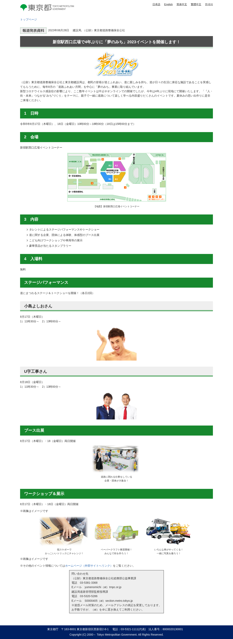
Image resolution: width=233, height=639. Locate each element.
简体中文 (182, 4)
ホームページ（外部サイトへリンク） (89, 565)
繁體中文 (196, 4)
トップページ (28, 19)
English (168, 4)
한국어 (209, 4)
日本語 (156, 4)
